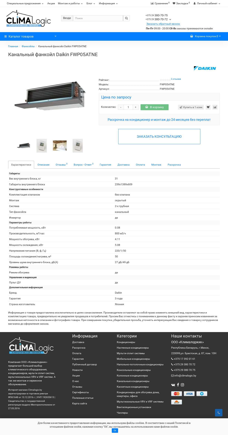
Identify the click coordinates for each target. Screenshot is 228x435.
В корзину (154, 107)
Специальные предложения (25, 3)
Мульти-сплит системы (131, 353)
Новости (77, 369)
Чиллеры (122, 412)
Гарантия (105, 164)
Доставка (124, 164)
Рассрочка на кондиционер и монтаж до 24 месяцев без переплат (159, 120)
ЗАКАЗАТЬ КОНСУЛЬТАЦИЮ (159, 136)
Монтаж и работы (71, 3)
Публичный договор (84, 364)
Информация (109, 3)
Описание (43, 164)
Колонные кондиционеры (132, 375)
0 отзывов (176, 79)
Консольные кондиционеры (134, 369)
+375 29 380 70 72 (184, 364)
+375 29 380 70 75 (184, 369)
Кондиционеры (126, 342)
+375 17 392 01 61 (184, 358)
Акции (51, 3)
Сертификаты (80, 392)
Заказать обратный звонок (163, 23)
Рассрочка (174, 164)
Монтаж (156, 164)
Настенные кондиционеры (133, 347)
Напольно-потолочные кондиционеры (140, 364)
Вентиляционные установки (134, 407)
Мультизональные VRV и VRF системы (140, 401)
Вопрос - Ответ (83, 164)
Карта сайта (79, 403)
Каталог (30, 35)
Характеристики (21, 164)
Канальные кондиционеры (133, 381)
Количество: (108, 106)
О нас (75, 381)
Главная (13, 46)
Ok (115, 430)
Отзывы (61, 164)
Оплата (140, 164)
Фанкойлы (28, 46)
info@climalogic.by (185, 375)
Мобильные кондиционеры (133, 358)
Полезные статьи (82, 397)
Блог (91, 3)
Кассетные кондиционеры (133, 386)
